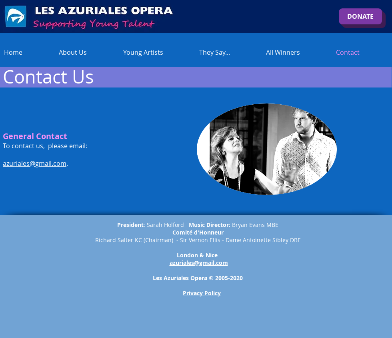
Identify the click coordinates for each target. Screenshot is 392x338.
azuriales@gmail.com (34, 163)
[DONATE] (360, 16)
